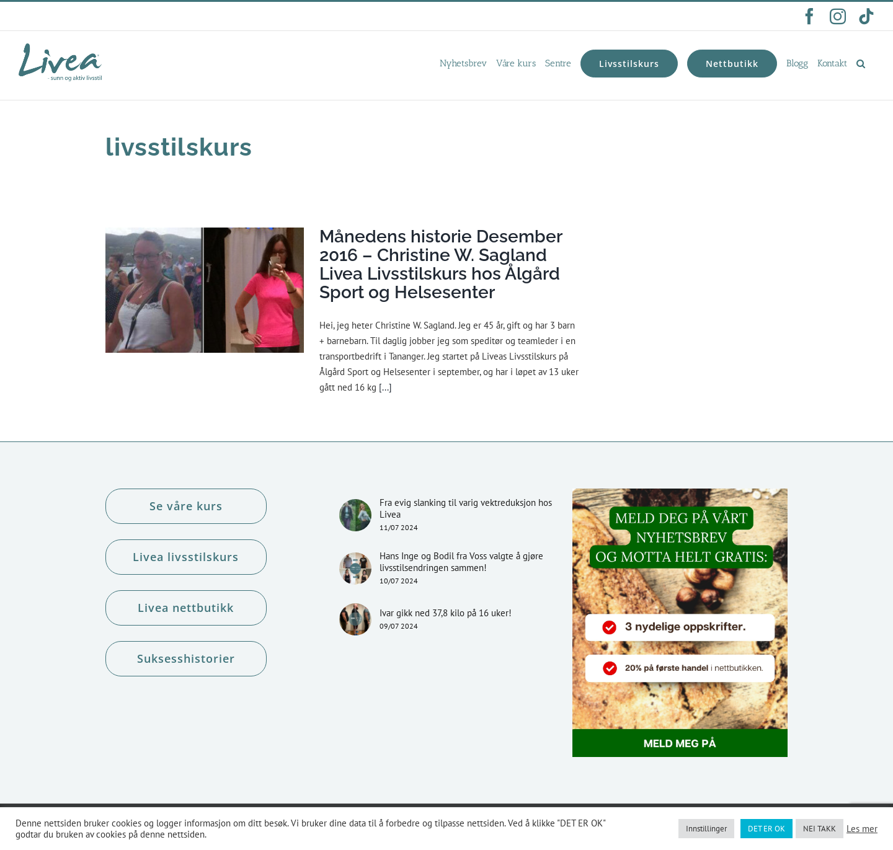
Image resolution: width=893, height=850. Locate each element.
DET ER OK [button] (766, 828)
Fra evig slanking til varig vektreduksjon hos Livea (466, 508)
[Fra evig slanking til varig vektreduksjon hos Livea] (355, 515)
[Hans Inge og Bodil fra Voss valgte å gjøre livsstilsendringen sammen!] (355, 568)
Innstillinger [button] (706, 828)
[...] (385, 387)
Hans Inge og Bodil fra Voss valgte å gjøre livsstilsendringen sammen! (461, 561)
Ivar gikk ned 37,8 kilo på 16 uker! (446, 613)
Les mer (861, 829)
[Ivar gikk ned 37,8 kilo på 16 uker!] (355, 619)
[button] (860, 63)
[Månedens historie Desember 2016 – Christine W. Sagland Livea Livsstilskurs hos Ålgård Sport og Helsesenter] (204, 290)
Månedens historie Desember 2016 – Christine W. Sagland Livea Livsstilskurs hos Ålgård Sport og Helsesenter (440, 264)
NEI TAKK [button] (819, 828)
